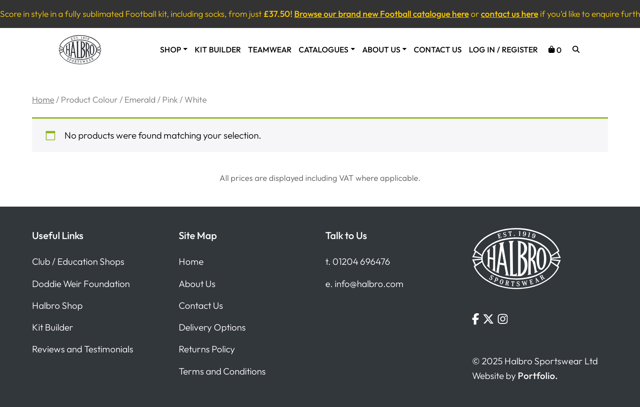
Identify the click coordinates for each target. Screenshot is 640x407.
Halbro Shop (57, 305)
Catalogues (323, 50)
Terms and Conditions (222, 371)
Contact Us (438, 50)
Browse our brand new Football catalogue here (381, 13)
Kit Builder (218, 50)
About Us (381, 50)
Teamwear (270, 50)
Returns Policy (207, 349)
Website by (515, 375)
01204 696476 (361, 261)
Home (43, 99)
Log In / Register (503, 50)
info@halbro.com (369, 283)
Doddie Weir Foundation (81, 283)
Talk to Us (346, 235)
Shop (170, 50)
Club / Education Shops (78, 261)
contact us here (509, 13)
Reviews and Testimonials (82, 349)
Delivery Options (212, 327)
